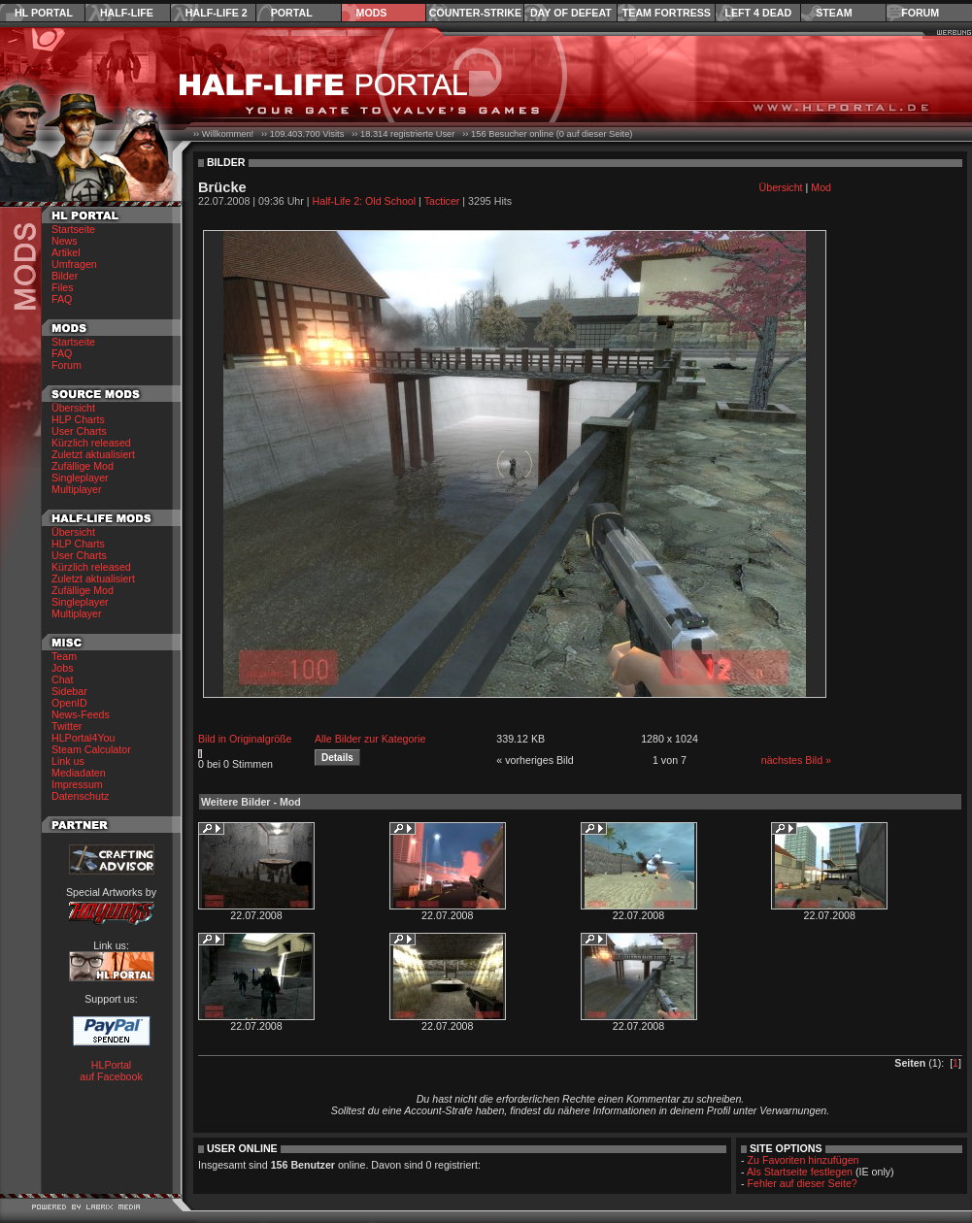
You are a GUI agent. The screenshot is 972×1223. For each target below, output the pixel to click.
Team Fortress (666, 12)
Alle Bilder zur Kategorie (370, 738)
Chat (62, 679)
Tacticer (442, 201)
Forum (920, 12)
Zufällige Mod (82, 466)
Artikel (66, 252)
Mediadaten (78, 772)
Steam (834, 12)
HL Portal (44, 12)
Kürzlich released (91, 442)
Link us (67, 761)
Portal (292, 12)
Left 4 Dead (757, 12)
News (64, 241)
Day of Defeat (571, 12)
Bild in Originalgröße (245, 738)
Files (62, 287)
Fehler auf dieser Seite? (802, 1183)
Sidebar (69, 691)
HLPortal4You (83, 738)
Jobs (62, 668)
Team (64, 656)
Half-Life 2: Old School (365, 201)
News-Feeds (80, 714)
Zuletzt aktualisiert (93, 454)
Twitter (66, 726)
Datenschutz (80, 796)
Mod (821, 187)
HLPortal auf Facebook (111, 1070)
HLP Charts (78, 419)
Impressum (77, 784)
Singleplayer (80, 477)
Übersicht (73, 407)
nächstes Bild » (796, 760)
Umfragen (74, 264)
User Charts (79, 431)
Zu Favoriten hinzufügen (803, 1160)
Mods (371, 12)
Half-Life (126, 12)
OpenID (69, 703)
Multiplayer (76, 489)
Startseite (73, 229)
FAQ (61, 299)
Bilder (64, 275)
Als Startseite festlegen (800, 1171)
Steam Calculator (91, 749)
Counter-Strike (475, 12)
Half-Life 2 (216, 12)
